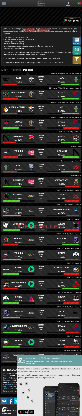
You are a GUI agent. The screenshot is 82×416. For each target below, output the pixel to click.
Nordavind (18, 136)
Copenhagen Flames (18, 107)
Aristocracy (61, 180)
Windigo (61, 238)
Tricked (18, 151)
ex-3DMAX (18, 238)
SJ (61, 282)
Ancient (61, 165)
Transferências (8, 384)
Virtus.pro (18, 224)
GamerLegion (61, 268)
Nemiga (18, 341)
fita (4, 374)
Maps (5, 387)
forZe (61, 136)
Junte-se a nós (8, 391)
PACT (18, 78)
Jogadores (7, 380)
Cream (61, 297)
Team (5, 378)
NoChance (18, 180)
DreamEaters (18, 93)
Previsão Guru (8, 389)
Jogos (5, 376)
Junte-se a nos (44, 30)
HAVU (61, 78)
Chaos (18, 268)
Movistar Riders (61, 209)
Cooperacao (30, 30)
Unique (18, 122)
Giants (61, 253)
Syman (61, 93)
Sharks (61, 341)
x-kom (61, 224)
